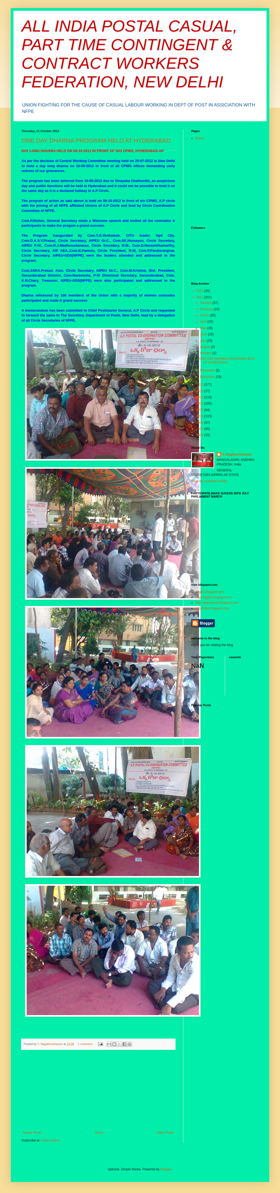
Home (99, 1133)
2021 (200, 435)
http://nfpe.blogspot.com (212, 608)
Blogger (166, 1169)
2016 (200, 403)
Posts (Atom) (50, 1140)
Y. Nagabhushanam (237, 454)
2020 (200, 429)
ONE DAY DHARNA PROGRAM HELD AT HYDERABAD (96, 140)
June (204, 334)
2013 (200, 385)
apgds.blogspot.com (209, 592)
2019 (200, 423)
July (203, 341)
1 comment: (86, 1044)
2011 (200, 291)
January (206, 303)
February (207, 309)
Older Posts (165, 1133)
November (208, 370)
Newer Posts (32, 1133)
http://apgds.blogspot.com (213, 597)
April (203, 321)
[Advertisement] (98, 1090)
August (205, 347)
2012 (200, 297)
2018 (200, 416)
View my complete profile (209, 481)
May (203, 328)
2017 (200, 410)
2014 (200, 391)
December (208, 377)
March (205, 315)
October (206, 353)
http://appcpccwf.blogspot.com (217, 603)
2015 (200, 397)
